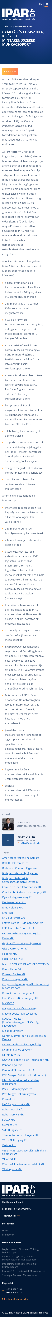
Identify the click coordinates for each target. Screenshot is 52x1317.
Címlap (8, 26)
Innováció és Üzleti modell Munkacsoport (23, 1271)
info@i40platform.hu (17, 1299)
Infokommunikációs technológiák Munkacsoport (19, 1265)
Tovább (26, 824)
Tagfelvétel (9, 1215)
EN (40, 4)
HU (46, 4)
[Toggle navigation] (46, 14)
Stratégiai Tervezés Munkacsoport (20, 1275)
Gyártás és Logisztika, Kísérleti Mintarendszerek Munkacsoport (19, 1258)
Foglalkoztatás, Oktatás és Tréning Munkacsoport (20, 1251)
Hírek (5, 1230)
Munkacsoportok (23, 26)
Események (8, 1234)
